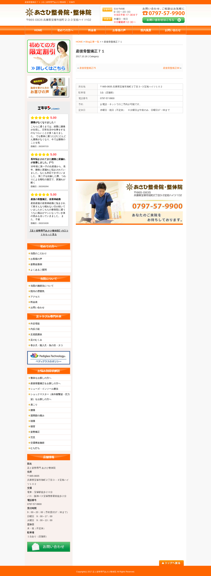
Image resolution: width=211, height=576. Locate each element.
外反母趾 (35, 323)
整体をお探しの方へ (40, 378)
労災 (32, 437)
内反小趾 (35, 329)
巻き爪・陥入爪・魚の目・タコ (46, 345)
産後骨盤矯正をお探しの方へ (45, 383)
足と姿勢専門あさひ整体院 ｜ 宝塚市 (58, 2)
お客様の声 (36, 259)
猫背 (32, 426)
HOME (79, 41)
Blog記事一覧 (92, 41)
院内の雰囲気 (37, 291)
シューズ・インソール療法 (44, 389)
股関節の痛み (37, 415)
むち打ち (35, 448)
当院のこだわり (38, 253)
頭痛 (32, 421)
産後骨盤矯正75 (87, 68)
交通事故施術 (37, 442)
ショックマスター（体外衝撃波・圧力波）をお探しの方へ (50, 397)
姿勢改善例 (36, 264)
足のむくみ (36, 340)
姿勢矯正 (35, 432)
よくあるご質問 (38, 269)
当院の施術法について (42, 285)
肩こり (33, 404)
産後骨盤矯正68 (171, 68)
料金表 (33, 302)
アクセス (35, 296)
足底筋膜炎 (36, 334)
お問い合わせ (37, 307)
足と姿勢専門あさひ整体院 (104, 572)
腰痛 (32, 410)
